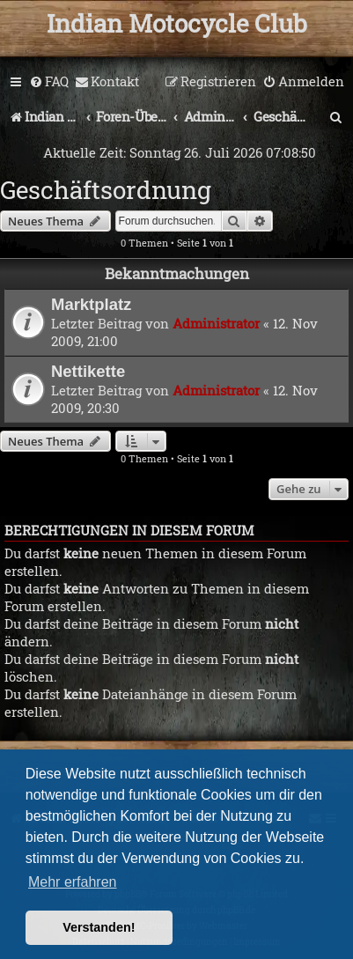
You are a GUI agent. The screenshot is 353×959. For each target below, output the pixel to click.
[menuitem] (49, 82)
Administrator (216, 323)
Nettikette (88, 371)
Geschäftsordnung (105, 189)
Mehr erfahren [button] (72, 881)
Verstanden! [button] (99, 927)
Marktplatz (91, 304)
